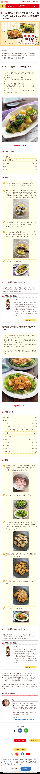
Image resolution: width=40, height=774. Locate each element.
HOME (2, 6)
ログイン (36, 1)
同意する (26, 768)
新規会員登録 (26, 1)
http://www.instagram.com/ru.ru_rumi (24, 719)
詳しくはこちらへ (30, 320)
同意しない (14, 768)
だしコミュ (5, 2)
